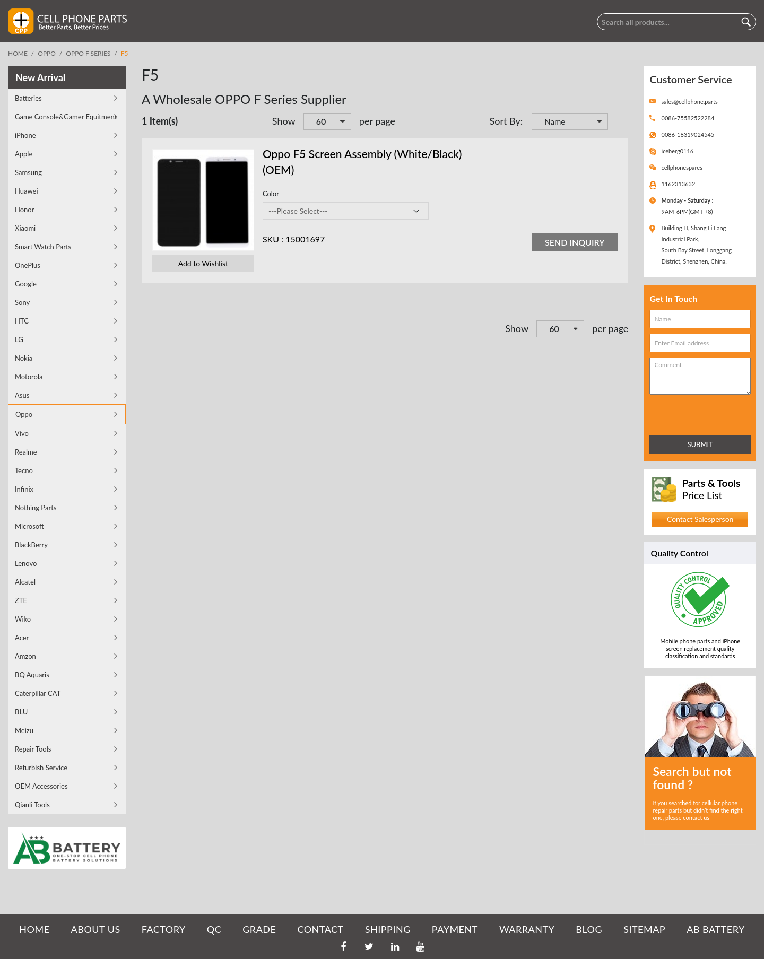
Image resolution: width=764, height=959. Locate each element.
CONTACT (320, 929)
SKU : (273, 239)
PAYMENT (455, 929)
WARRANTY (526, 929)
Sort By (505, 121)
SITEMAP (644, 929)
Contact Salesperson (700, 519)
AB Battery (715, 929)
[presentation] (696, 413)
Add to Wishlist (203, 263)
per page (377, 121)
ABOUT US (95, 929)
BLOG (589, 929)
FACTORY (164, 929)
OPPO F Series (88, 53)
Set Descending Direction (618, 122)
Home (18, 53)
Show (284, 121)
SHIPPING (388, 929)
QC (214, 929)
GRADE (259, 929)
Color (271, 193)
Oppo (47, 53)
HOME (34, 929)
